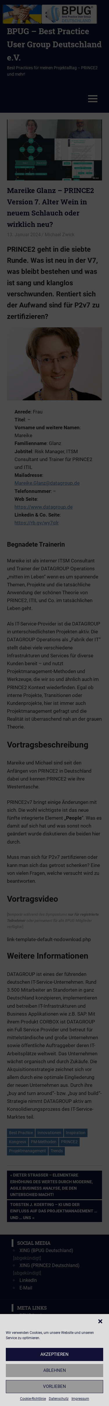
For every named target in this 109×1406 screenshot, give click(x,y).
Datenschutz (59, 1399)
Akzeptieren (54, 1354)
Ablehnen (54, 1370)
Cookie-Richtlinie (33, 1399)
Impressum (80, 1399)
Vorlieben (54, 1386)
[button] (100, 1321)
